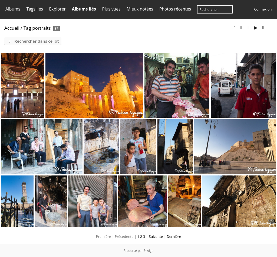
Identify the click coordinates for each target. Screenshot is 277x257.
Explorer (57, 9)
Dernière (174, 236)
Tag (27, 28)
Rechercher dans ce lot (36, 41)
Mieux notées (140, 9)
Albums (12, 9)
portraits (41, 28)
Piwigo (148, 250)
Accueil (11, 28)
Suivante (156, 236)
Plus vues (111, 9)
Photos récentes (175, 9)
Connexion (263, 9)
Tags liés (35, 9)
